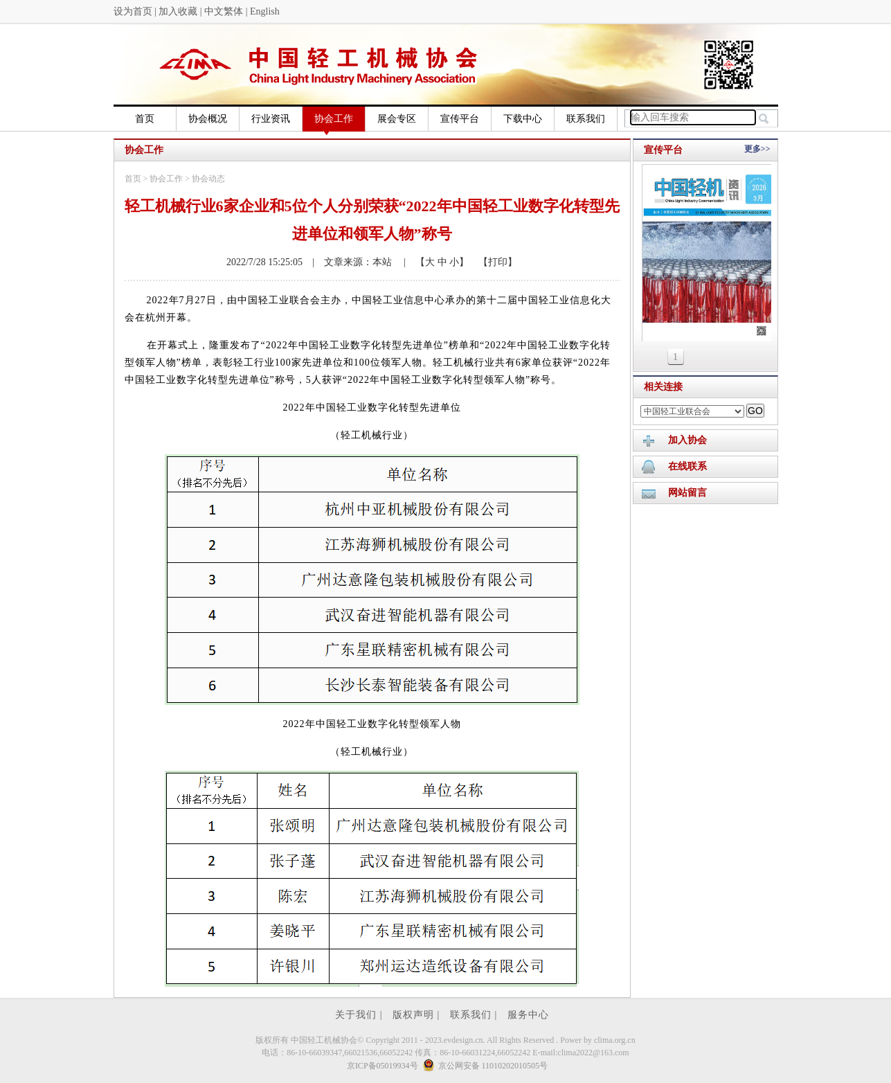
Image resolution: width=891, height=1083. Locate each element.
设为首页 (133, 11)
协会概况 (207, 119)
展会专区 (396, 119)
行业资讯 (270, 119)
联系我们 (585, 119)
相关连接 (663, 387)
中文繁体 (223, 11)
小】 (458, 262)
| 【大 (414, 262)
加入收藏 (178, 11)
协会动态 (208, 179)
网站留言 (687, 492)
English (265, 11)
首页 (144, 119)
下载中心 (522, 119)
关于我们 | (360, 1015)
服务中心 (528, 1015)
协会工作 (333, 123)
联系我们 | (475, 1015)
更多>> (757, 149)
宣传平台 (459, 119)
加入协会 (687, 440)
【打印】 (493, 262)
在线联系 (687, 466)
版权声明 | (418, 1015)
